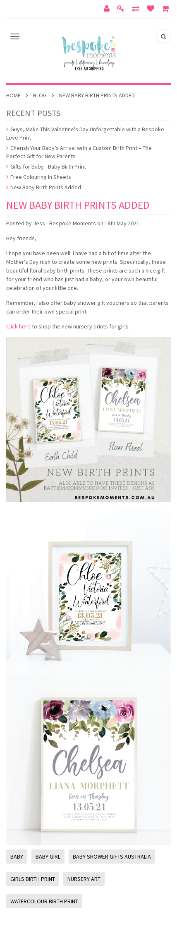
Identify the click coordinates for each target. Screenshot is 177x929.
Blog (40, 95)
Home (13, 95)
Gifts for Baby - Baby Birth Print (46, 166)
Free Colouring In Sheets (38, 177)
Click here (18, 326)
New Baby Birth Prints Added (43, 187)
